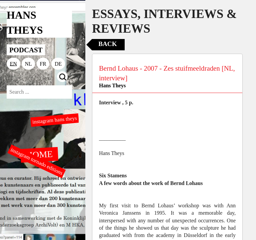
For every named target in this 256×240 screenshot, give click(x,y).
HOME (39, 154)
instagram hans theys (54, 120)
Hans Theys (112, 85)
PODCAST (25, 50)
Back (107, 43)
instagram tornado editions (37, 161)
